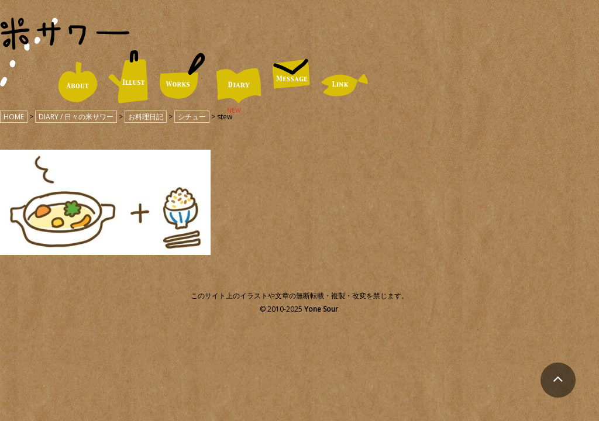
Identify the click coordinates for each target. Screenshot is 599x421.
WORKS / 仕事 (182, 76)
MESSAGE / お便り (291, 73)
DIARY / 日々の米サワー (238, 85)
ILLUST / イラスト (128, 77)
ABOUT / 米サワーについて (77, 82)
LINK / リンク (345, 85)
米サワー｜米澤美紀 (65, 34)
